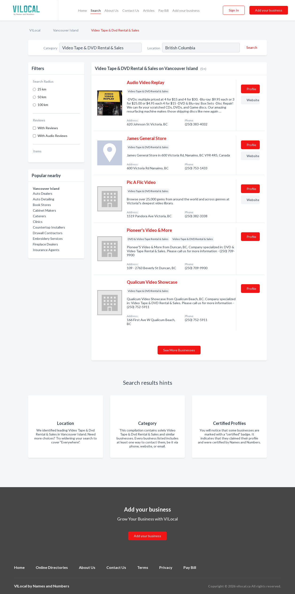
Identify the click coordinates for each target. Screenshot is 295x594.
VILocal (34, 30)
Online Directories (52, 567)
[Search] (251, 47)
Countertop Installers (49, 227)
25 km (42, 89)
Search (96, 10)
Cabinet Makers (44, 210)
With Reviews (48, 128)
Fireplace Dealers (45, 244)
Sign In (234, 10)
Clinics (38, 222)
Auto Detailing (43, 199)
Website (253, 100)
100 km (43, 105)
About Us (112, 10)
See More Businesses (179, 350)
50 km (42, 97)
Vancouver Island (65, 30)
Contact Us (130, 10)
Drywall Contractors (47, 233)
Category (50, 48)
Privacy (165, 567)
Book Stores (42, 205)
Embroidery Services (48, 239)
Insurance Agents (46, 250)
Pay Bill (163, 10)
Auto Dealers (42, 193)
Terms (142, 567)
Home (82, 10)
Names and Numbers (51, 586)
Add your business (186, 10)
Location (154, 48)
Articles (149, 10)
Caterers (39, 216)
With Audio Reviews (52, 136)
